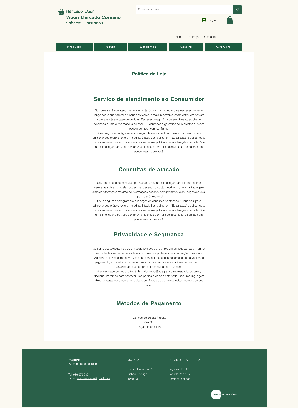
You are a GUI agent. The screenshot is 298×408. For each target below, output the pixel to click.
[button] (230, 20)
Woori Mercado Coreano (93, 17)
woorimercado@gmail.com (93, 378)
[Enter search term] (181, 9)
